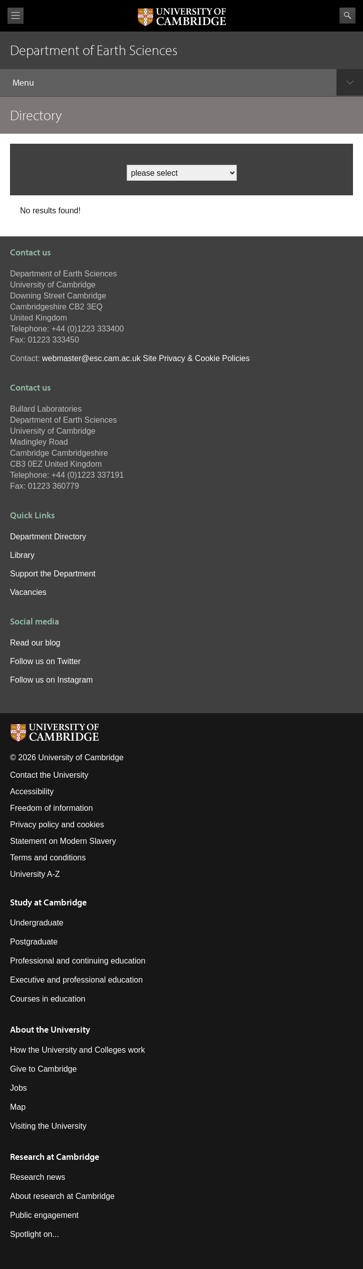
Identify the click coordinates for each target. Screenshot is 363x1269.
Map (18, 1107)
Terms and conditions (48, 857)
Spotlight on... (34, 1234)
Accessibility (32, 791)
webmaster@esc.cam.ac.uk (91, 358)
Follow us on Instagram (51, 680)
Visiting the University (48, 1126)
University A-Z (35, 874)
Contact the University (49, 775)
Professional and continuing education (77, 961)
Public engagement (44, 1215)
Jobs (18, 1088)
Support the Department (53, 573)
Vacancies (28, 592)
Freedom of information (51, 808)
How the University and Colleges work (77, 1050)
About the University (50, 1029)
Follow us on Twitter (45, 661)
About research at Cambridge (62, 1196)
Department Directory (48, 536)
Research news (37, 1177)
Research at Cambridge (54, 1156)
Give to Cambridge (43, 1069)
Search (347, 16)
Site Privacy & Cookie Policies (196, 358)
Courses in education (47, 999)
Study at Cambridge (48, 902)
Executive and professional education (76, 980)
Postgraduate (34, 941)
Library (22, 555)
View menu (16, 16)
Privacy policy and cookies (57, 824)
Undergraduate (37, 922)
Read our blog (35, 643)
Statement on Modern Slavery (63, 841)
